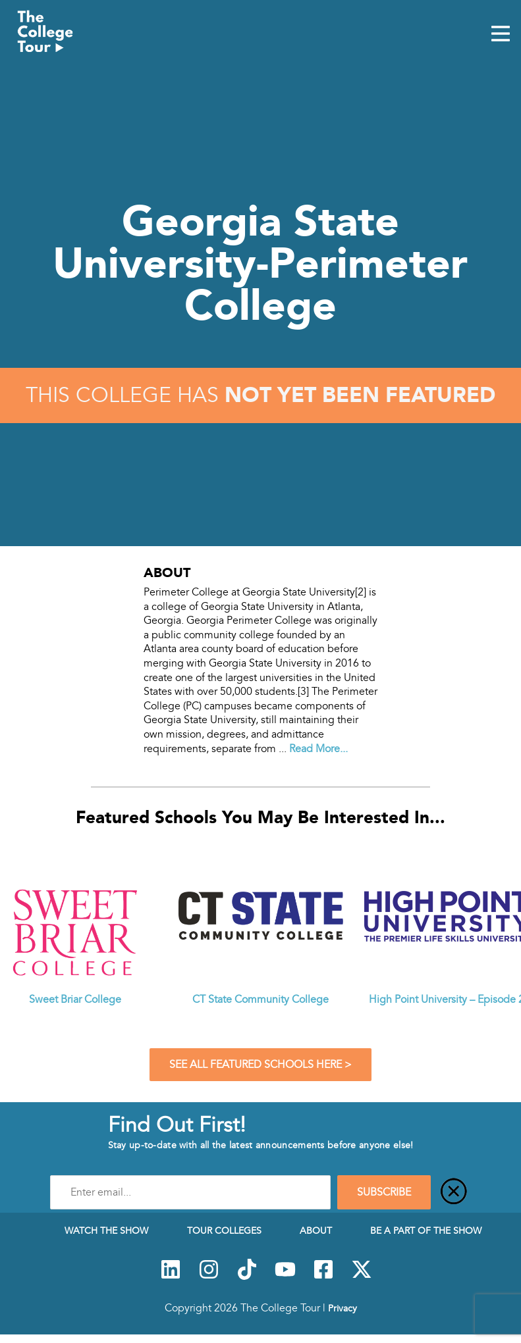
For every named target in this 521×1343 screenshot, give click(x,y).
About (316, 1230)
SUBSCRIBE (384, 1192)
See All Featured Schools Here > (260, 1064)
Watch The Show (106, 1230)
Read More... (318, 748)
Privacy (342, 1308)
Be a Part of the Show (425, 1230)
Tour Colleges (224, 1230)
